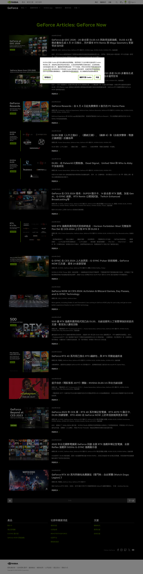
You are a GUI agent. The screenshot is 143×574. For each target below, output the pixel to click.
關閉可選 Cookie (85, 77)
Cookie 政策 (47, 69)
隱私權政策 (96, 67)
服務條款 (97, 69)
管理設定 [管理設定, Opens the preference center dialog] (47, 77)
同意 (97, 77)
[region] (72, 70)
